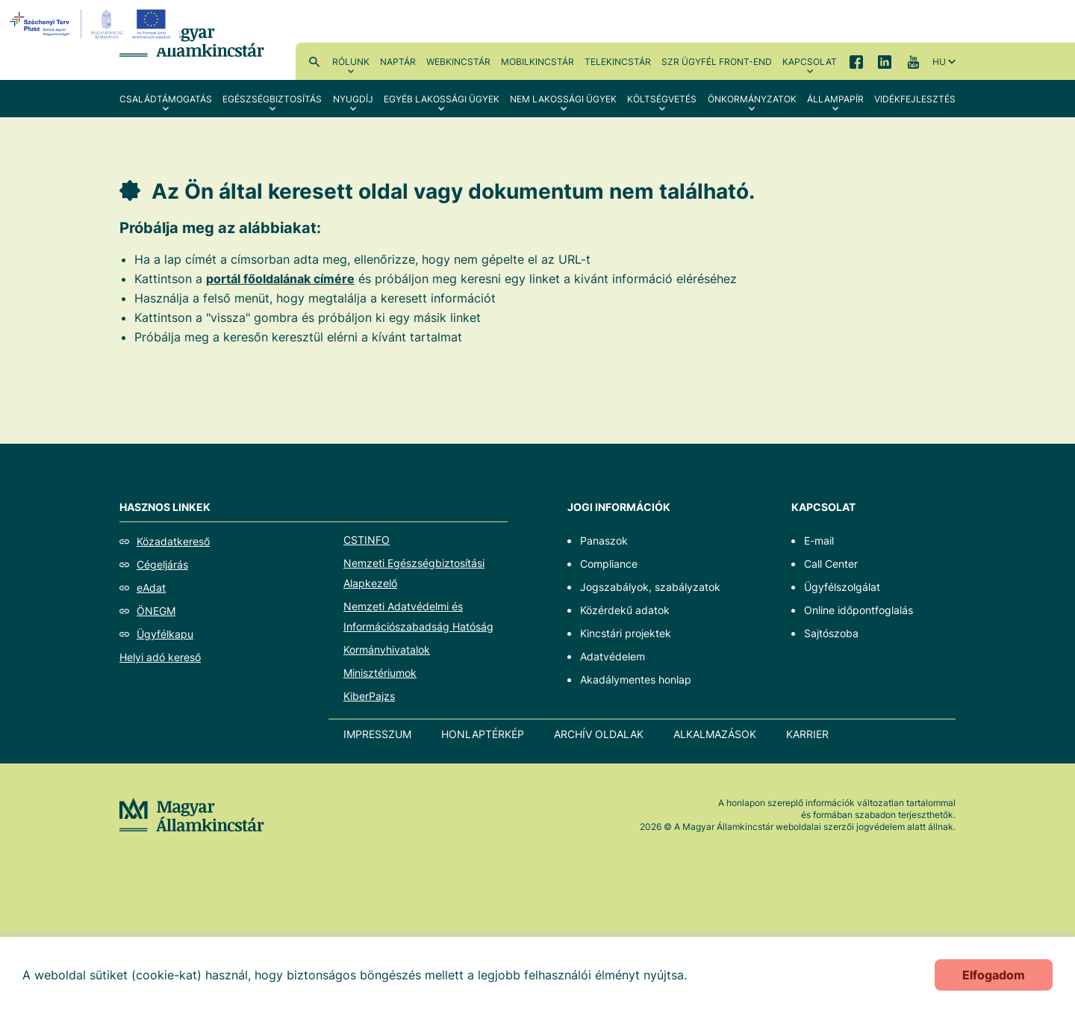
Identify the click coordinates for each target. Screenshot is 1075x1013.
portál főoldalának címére (280, 278)
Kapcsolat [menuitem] (809, 61)
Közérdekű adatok (625, 610)
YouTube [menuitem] (913, 61)
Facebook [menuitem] (856, 61)
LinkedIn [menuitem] (884, 61)
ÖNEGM (156, 610)
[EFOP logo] (92, 24)
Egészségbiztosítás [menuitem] (272, 99)
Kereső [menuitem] (314, 61)
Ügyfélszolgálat (842, 586)
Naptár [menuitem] (398, 61)
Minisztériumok (380, 672)
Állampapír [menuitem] (835, 99)
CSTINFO (366, 539)
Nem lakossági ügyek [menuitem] (563, 99)
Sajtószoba (831, 633)
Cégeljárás (162, 564)
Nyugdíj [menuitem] (353, 99)
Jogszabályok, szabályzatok (650, 586)
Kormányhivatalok (386, 649)
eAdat (151, 587)
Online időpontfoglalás (858, 610)
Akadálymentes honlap (635, 679)
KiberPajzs (369, 696)
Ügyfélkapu (165, 634)
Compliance (609, 563)
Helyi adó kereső (160, 657)
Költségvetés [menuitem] (662, 99)
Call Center (831, 563)
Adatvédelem (612, 656)
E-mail (819, 540)
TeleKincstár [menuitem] (618, 61)
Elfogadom (993, 974)
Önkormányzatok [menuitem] (752, 99)
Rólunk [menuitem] (351, 61)
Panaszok (604, 540)
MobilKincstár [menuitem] (537, 61)
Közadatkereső (173, 541)
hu (939, 61)
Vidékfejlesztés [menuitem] (915, 99)
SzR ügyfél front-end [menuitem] (716, 61)
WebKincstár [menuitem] (458, 61)
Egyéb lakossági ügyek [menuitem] (441, 99)
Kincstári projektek (625, 633)
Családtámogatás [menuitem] (165, 99)
